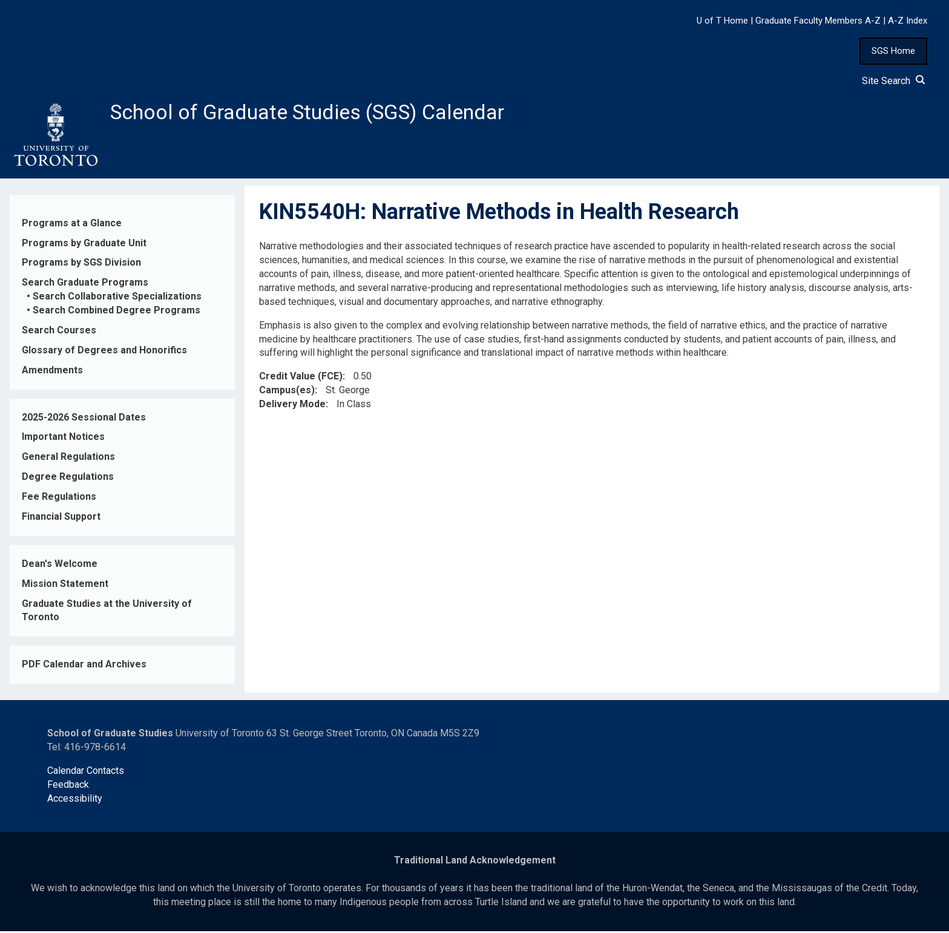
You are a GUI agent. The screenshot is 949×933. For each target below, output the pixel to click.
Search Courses (59, 332)
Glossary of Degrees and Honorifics (104, 352)
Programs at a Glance (72, 225)
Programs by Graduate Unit (84, 244)
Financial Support (61, 519)
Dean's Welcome (59, 565)
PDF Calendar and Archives (84, 666)
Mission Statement (65, 585)
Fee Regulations (59, 499)
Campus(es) (287, 392)
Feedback (68, 786)
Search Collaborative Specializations (117, 298)
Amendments (52, 372)
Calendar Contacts (85, 772)
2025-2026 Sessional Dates (84, 419)
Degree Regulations (68, 479)
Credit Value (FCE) (301, 378)
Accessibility (74, 800)
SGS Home (893, 50)
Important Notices (63, 439)
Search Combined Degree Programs (116, 312)
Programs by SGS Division (81, 264)
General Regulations (68, 459)
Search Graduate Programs (85, 284)
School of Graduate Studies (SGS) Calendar (319, 113)
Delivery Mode (292, 406)
